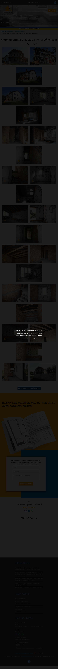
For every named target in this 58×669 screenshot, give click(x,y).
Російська (34, 339)
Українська (24, 339)
